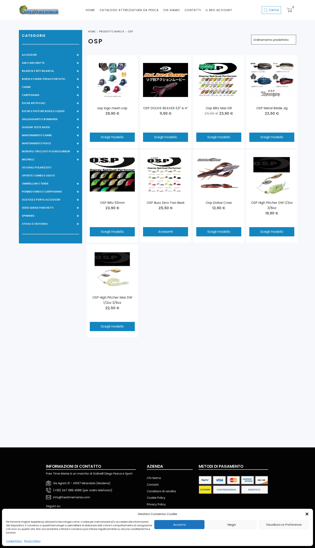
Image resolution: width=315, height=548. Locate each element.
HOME (90, 10)
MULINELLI (50, 159)
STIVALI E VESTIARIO (50, 224)
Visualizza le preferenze (284, 524)
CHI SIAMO (171, 10)
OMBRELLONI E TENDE (50, 183)
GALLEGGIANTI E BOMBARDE (50, 119)
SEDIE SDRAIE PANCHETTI (50, 208)
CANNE (50, 87)
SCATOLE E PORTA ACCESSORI (50, 200)
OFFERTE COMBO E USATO (38, 175)
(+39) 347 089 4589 (67, 490)
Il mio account (219, 10)
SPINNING (50, 216)
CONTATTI (193, 10)
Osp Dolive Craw (218, 202)
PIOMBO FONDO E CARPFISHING (50, 192)
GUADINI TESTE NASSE (50, 127)
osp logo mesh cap (112, 108)
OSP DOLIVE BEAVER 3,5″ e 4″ (165, 108)
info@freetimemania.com (71, 497)
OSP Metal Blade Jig (271, 108)
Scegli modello (112, 137)
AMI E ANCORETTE (50, 63)
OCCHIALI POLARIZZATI (36, 167)
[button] (307, 514)
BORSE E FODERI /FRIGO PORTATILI (50, 79)
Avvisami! (165, 231)
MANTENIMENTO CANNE (50, 135)
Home (92, 31)
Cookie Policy (14, 541)
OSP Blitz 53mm (112, 202)
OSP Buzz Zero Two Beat (165, 202)
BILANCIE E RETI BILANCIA (50, 71)
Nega (232, 524)
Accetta (179, 524)
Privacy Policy (32, 541)
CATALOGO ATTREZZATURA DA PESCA (129, 10)
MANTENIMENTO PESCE (50, 143)
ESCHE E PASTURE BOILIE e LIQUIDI (50, 111)
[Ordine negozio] (273, 39)
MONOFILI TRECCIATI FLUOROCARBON (50, 151)
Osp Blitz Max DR (219, 108)
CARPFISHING (50, 95)
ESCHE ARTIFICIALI (50, 103)
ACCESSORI (50, 55)
